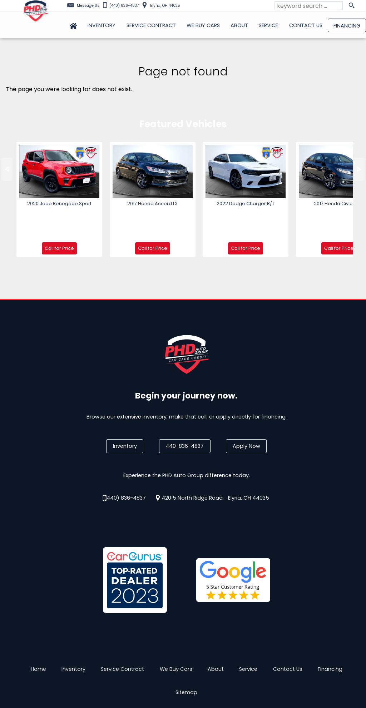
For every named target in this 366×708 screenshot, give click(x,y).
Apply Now (246, 413)
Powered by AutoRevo (220, 679)
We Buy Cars (203, 25)
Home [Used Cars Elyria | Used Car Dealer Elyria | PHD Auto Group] (73, 25)
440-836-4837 (184, 413)
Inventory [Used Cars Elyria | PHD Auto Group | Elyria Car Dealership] (101, 25)
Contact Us (287, 636)
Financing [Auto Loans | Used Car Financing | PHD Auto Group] (346, 25)
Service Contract (122, 636)
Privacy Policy (109, 679)
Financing (330, 636)
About (216, 636)
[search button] (351, 5)
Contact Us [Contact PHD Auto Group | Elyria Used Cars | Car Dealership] (305, 25)
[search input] (308, 5)
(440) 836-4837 (125, 464)
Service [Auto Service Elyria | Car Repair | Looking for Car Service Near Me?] (268, 25)
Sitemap (186, 659)
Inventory (125, 413)
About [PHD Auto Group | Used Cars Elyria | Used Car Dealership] (239, 25)
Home (38, 636)
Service (248, 636)
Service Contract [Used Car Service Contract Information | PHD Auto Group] (151, 25)
